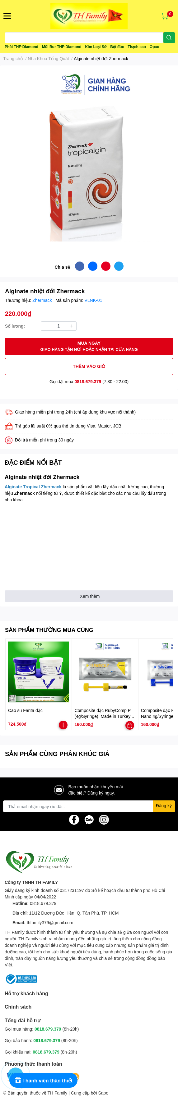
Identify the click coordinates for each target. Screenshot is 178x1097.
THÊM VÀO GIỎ (89, 366)
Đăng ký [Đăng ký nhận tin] (164, 805)
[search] (169, 37)
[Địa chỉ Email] (89, 806)
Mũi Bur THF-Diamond (62, 46)
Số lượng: (15, 326)
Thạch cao (137, 46)
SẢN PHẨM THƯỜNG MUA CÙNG (49, 629)
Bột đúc (117, 46)
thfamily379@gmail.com (50, 922)
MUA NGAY (89, 346)
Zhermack (42, 300)
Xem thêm (90, 596)
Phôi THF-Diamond (21, 46)
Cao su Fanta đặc (25, 710)
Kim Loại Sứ (95, 46)
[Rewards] (43, 1080)
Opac (154, 46)
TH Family (57, 1092)
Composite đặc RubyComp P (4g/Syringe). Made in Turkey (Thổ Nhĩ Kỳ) (102, 716)
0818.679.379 (88, 381)
